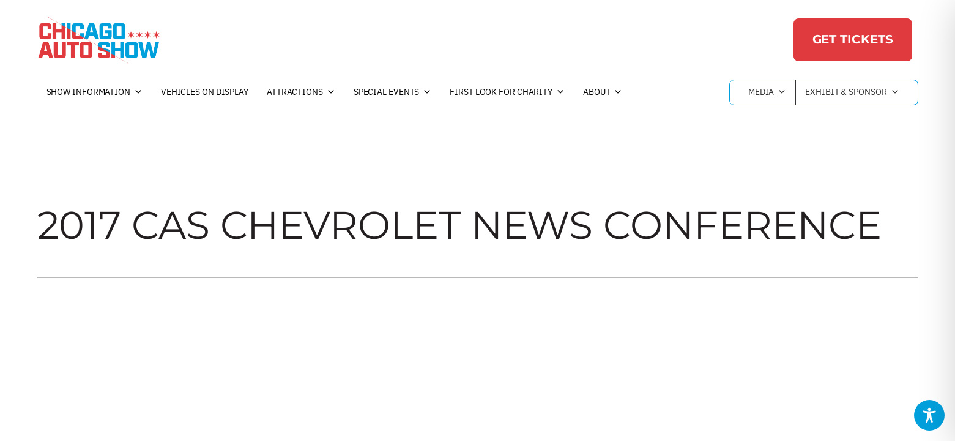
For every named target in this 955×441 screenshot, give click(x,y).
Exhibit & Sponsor (852, 92)
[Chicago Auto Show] (98, 39)
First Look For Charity (507, 92)
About (602, 92)
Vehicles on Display (204, 91)
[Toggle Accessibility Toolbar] (929, 415)
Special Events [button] (393, 92)
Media (767, 92)
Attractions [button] (301, 92)
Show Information (94, 92)
